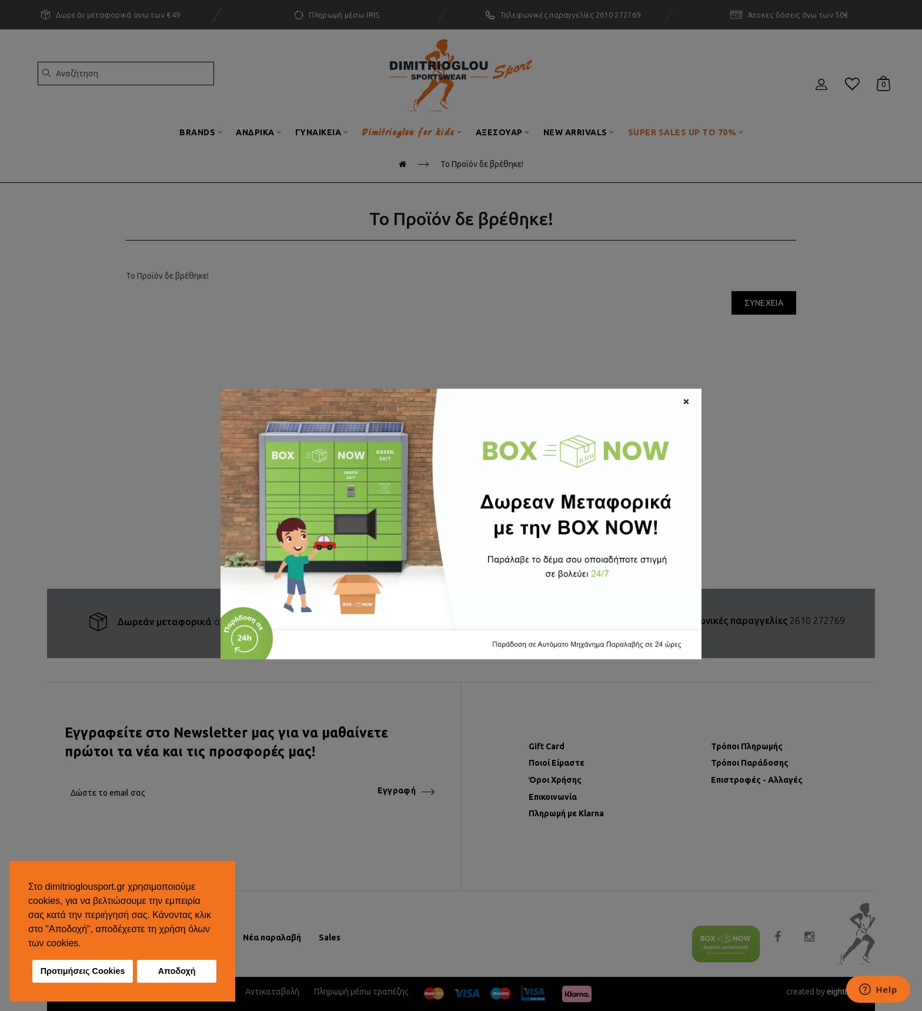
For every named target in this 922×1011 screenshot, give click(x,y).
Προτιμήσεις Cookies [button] (83, 971)
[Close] (686, 400)
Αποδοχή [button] (177, 971)
